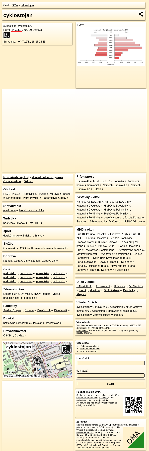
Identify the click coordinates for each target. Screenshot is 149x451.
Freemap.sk (106, 169)
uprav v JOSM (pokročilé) (116, 325)
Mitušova (95, 290)
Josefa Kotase (112, 217)
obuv (63, 197)
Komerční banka (41, 248)
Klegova (81, 294)
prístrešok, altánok (14, 223)
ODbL (101, 427)
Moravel (54, 193)
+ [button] (8, 94)
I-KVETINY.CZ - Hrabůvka (18, 193)
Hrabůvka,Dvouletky (88, 205)
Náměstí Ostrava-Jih (15, 260)
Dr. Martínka (136, 286)
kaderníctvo (50, 197)
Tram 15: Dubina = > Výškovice (108, 269)
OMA (15, 5)
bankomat (60, 248)
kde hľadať (82, 358)
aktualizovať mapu (94, 325)
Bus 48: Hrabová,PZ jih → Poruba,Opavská (112, 246)
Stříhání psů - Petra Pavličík (22, 197)
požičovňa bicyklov (14, 323)
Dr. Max (25, 293)
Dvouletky (129, 290)
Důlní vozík (44, 310)
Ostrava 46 (9, 248)
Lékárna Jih (10, 293)
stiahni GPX (82, 330)
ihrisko (27, 235)
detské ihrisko (11, 235)
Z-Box (97, 189)
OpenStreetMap (89, 169)
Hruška (42, 193)
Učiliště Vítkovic (133, 221)
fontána (29, 310)
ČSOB (24, 248)
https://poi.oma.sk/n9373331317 (132, 169)
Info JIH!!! (34, 223)
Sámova (81, 221)
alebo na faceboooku (90, 348)
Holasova (119, 286)
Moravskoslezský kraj (16, 177)
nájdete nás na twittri (89, 346)
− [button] (8, 99)
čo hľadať (82, 370)
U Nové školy (84, 286)
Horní (12, 30)
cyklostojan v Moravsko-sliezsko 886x (114, 310)
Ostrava (28, 181)
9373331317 (135, 325)
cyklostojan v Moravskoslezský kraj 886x (100, 314)
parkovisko (9, 273)
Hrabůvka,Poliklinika (116, 209)
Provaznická (103, 286)
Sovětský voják (12, 310)
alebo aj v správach (89, 351)
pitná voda (9, 210)
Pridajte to (106, 445)
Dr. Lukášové (111, 290)
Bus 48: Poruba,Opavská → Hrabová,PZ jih (102, 234)
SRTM (79, 445)
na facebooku (99, 395)
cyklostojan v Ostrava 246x (92, 307)
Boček (66, 193)
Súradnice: (9, 41)
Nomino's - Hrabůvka (31, 210)
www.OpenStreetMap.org (115, 425)
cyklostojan (27, 5)
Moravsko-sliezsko (43, 177)
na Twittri (103, 397)
